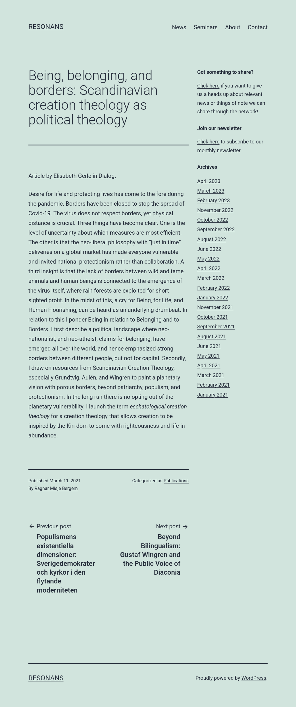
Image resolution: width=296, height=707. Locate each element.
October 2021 (212, 317)
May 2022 (208, 259)
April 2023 (208, 181)
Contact (258, 27)
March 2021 (210, 375)
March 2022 (210, 278)
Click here (208, 86)
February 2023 (213, 200)
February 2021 (213, 385)
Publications (176, 480)
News (179, 27)
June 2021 (209, 346)
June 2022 (209, 249)
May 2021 (208, 356)
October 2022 (212, 220)
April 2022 (208, 268)
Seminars (206, 27)
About (232, 27)
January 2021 (212, 395)
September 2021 (216, 326)
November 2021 (215, 307)
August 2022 (211, 239)
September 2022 (216, 229)
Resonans (46, 27)
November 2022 (215, 210)
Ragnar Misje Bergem (56, 488)
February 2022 (213, 288)
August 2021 (211, 336)
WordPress (253, 678)
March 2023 (210, 191)
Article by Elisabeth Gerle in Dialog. (72, 175)
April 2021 (208, 365)
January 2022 (212, 298)
